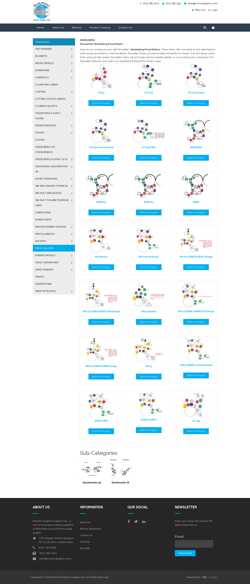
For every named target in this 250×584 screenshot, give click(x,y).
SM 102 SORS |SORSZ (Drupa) (196, 256)
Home (40, 27)
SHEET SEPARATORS (46, 262)
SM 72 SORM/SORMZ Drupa (101, 366)
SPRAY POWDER (44, 269)
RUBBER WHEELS (45, 255)
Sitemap (85, 542)
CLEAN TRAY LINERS (46, 84)
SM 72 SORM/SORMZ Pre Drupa (196, 311)
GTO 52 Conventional (101, 147)
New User (198, 10)
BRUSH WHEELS (44, 63)
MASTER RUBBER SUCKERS (50, 226)
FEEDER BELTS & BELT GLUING (48, 116)
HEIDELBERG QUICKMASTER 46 (51, 169)
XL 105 (196, 421)
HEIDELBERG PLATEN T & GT (51, 159)
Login (213, 10)
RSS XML (85, 548)
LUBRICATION (43, 212)
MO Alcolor (101, 256)
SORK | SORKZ (149, 419)
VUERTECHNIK (43, 284)
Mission (77, 27)
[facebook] (129, 522)
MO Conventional (149, 256)
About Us (58, 27)
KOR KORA (196, 147)
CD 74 (101, 92)
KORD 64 (149, 202)
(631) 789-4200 (149, 3)
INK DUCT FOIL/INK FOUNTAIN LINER (52, 203)
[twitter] (136, 522)
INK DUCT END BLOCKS (48, 193)
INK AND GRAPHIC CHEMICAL (51, 186)
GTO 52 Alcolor (196, 92)
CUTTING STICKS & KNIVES (50, 99)
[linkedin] (143, 522)
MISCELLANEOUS (45, 234)
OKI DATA (40, 241)
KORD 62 (101, 202)
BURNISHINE (42, 70)
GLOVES (40, 139)
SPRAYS (39, 276)
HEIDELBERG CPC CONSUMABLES (45, 149)
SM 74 (148, 366)
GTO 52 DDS (148, 147)
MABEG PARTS (43, 219)
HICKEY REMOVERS (46, 178)
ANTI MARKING (43, 49)
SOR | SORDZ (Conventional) (196, 365)
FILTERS (39, 132)
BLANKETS (41, 56)
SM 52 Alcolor (148, 311)
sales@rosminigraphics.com (200, 3)
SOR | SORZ (101, 421)
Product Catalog (100, 27)
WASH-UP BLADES (45, 291)
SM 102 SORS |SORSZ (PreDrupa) (101, 311)
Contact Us (126, 27)
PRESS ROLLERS (44, 248)
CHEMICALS (42, 77)
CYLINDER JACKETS (46, 106)
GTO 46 (148, 92)
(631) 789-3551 (171, 3)
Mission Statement (90, 529)
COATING (40, 91)
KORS (196, 202)
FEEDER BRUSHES (45, 125)
